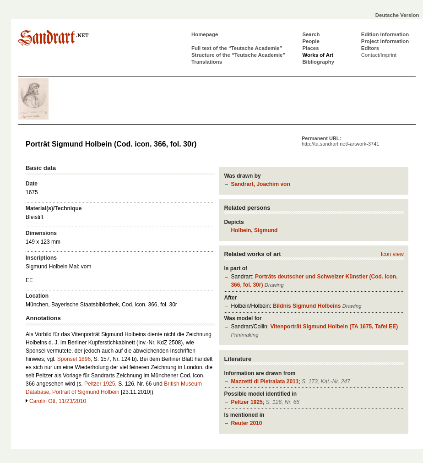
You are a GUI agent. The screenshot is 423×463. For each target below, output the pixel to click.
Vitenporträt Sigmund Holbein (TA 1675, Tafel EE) (334, 326)
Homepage (204, 34)
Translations (206, 62)
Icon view (392, 254)
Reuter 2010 (246, 423)
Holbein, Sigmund (254, 230)
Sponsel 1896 (74, 359)
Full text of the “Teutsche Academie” (236, 48)
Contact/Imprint (378, 55)
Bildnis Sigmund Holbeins (307, 306)
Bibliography (318, 62)
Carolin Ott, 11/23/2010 (57, 401)
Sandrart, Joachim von (260, 184)
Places (310, 48)
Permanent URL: (340, 141)
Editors (370, 48)
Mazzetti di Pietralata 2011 (264, 381)
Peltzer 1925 (246, 402)
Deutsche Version (397, 15)
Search (311, 34)
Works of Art (317, 55)
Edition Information (385, 34)
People (310, 41)
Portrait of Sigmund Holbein (85, 392)
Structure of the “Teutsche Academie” (238, 55)
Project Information (385, 41)
